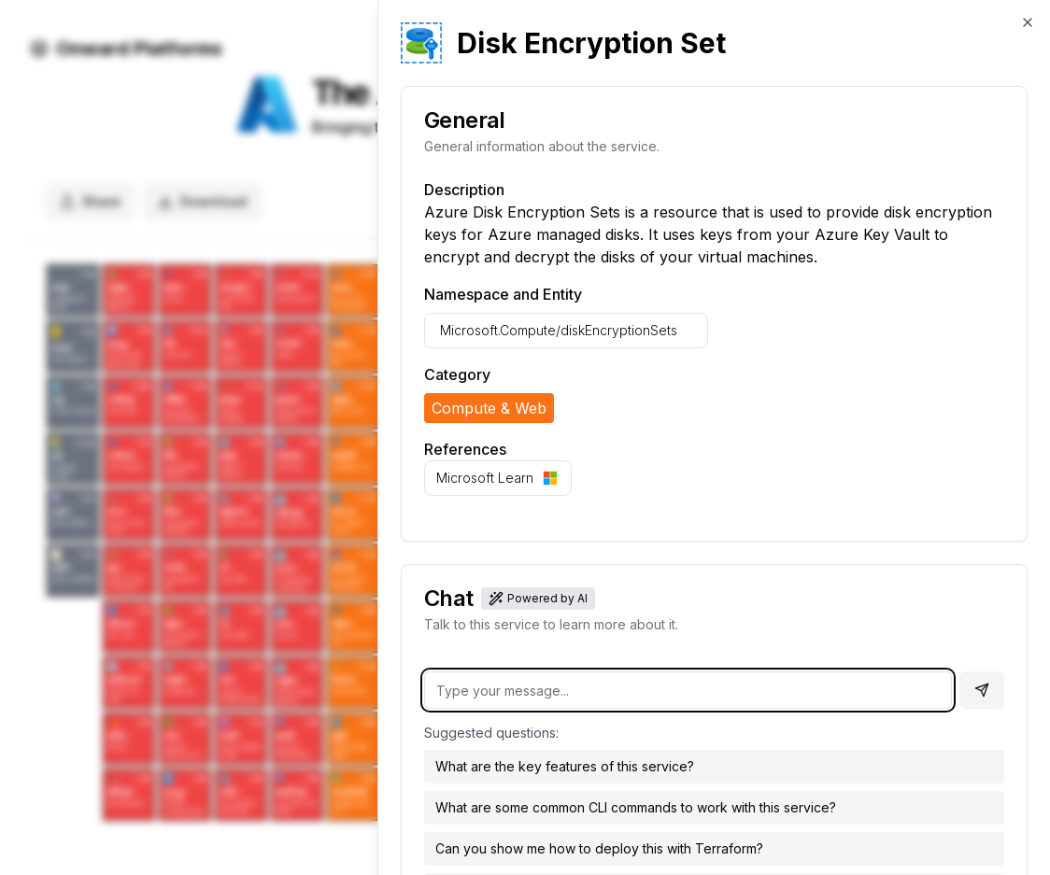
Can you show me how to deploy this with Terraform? (599, 848)
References (465, 449)
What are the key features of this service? (564, 766)
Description (464, 189)
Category (457, 374)
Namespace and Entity (503, 294)
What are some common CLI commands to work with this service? (635, 807)
